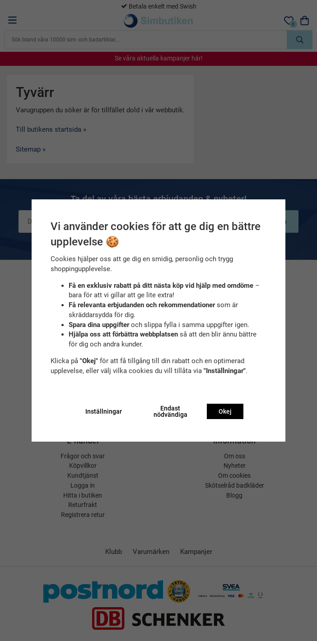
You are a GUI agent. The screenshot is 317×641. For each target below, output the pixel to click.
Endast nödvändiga (170, 411)
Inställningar (103, 411)
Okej (225, 411)
